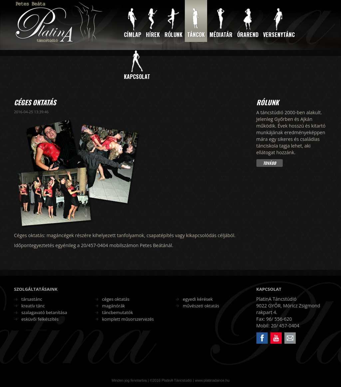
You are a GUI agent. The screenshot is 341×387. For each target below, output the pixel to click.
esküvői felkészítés (40, 319)
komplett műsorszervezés (128, 319)
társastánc (31, 299)
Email (284, 332)
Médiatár (220, 35)
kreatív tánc (33, 306)
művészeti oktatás (201, 306)
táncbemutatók (117, 312)
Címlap (132, 35)
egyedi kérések (198, 299)
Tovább (269, 163)
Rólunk (173, 35)
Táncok (196, 35)
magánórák (113, 306)
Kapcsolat (137, 77)
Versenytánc (279, 35)
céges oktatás (116, 299)
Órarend (247, 35)
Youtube (271, 332)
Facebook (257, 332)
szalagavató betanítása (44, 312)
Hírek (153, 35)
